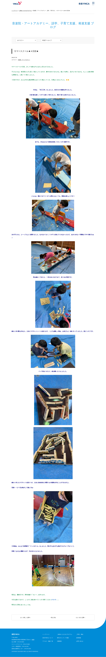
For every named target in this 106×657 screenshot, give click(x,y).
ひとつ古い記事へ (80, 617)
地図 (33, 639)
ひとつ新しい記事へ (25, 617)
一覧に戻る (53, 617)
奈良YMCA (17, 3)
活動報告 (59, 641)
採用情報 (78, 637)
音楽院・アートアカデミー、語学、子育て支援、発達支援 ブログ (50, 10)
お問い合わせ (79, 641)
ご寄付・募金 (79, 634)
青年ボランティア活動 (63, 637)
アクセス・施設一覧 (47, 641)
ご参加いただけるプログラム (26, 10)
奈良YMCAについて (47, 637)
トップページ (15, 10)
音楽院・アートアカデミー (24, 59)
